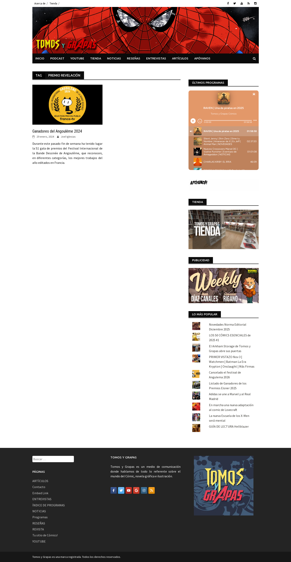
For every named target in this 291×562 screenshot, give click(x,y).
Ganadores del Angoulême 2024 (57, 131)
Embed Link (40, 493)
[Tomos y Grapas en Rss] (151, 490)
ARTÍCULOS (180, 58)
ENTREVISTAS (156, 58)
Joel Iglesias (68, 136)
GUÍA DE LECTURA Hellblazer (229, 426)
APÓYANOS (202, 58)
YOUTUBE (77, 58)
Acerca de (39, 3)
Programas (40, 517)
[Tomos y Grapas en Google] (136, 490)
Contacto (38, 487)
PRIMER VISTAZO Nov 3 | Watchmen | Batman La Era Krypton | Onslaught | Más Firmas (231, 361)
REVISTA (38, 529)
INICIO (39, 58)
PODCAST (57, 58)
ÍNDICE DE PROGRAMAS (48, 505)
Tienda (53, 3)
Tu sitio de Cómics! (45, 535)
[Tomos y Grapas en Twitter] (121, 490)
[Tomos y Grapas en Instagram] (144, 490)
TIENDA (95, 58)
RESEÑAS (133, 58)
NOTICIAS (114, 58)
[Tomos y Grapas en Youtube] (129, 490)
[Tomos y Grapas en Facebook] (113, 490)
